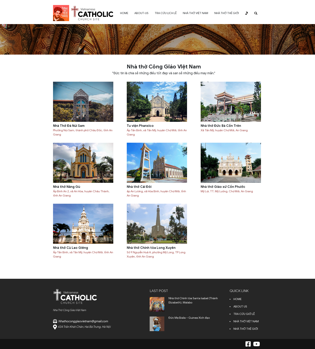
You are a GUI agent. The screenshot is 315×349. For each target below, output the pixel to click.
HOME (124, 13)
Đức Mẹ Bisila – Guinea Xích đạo (189, 317)
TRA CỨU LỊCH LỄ (166, 13)
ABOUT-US (141, 13)
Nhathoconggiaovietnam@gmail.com (83, 321)
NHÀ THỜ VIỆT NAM (195, 13)
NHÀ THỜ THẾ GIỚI (226, 13)
